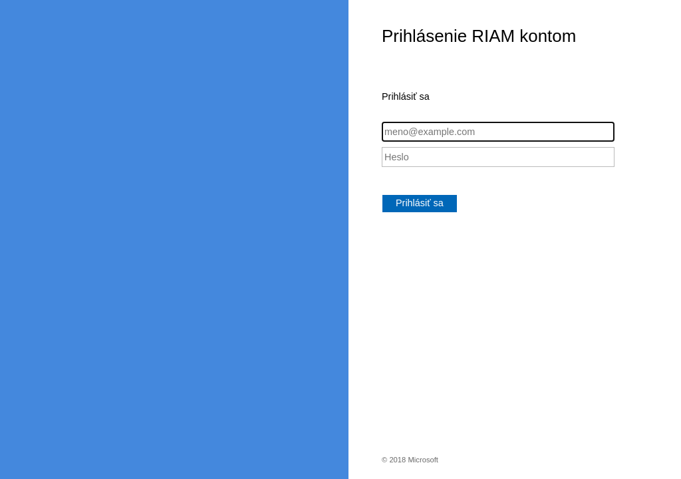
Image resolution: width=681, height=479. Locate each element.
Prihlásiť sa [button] (420, 203)
